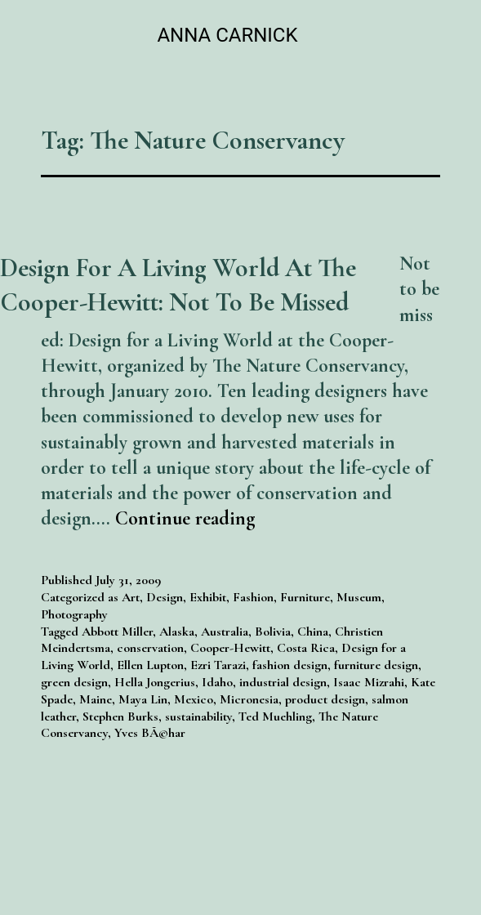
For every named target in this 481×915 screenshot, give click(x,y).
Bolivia (273, 631)
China (312, 631)
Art (131, 597)
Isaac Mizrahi (368, 682)
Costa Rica (306, 648)
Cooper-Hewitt (230, 648)
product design (325, 699)
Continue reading (185, 518)
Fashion (253, 597)
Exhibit (207, 597)
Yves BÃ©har (149, 733)
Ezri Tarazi (218, 665)
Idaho (217, 682)
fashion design (289, 665)
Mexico (193, 699)
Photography (74, 614)
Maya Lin (142, 699)
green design (74, 682)
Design (164, 597)
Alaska (176, 631)
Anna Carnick (227, 35)
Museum (358, 597)
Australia (224, 631)
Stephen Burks (120, 716)
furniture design (376, 665)
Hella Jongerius (154, 682)
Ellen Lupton (150, 665)
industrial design (283, 682)
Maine (95, 699)
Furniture (305, 597)
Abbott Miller (117, 631)
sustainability (198, 716)
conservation (150, 648)
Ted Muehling (275, 716)
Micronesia (249, 699)
